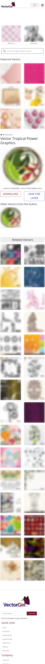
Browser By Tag (7, 635)
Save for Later (34, 196)
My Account (6, 651)
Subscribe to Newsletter (10, 609)
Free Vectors (6, 631)
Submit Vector (7, 643)
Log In (35, 5)
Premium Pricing (7, 639)
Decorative (9, 135)
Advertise (5, 647)
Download (10, 194)
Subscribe (31, 613)
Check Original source (34, 188)
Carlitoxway (15, 188)
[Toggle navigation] (42, 5)
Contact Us (6, 660)
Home (4, 628)
